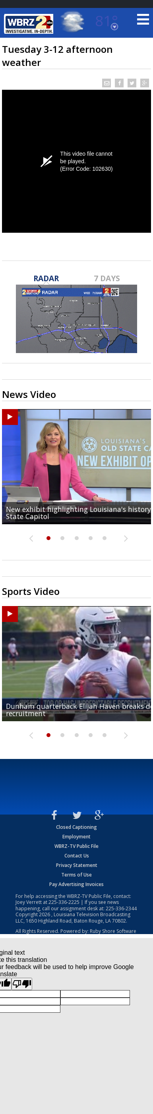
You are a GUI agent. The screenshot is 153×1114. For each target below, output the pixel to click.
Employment (76, 836)
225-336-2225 (63, 902)
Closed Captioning (76, 827)
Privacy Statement (76, 865)
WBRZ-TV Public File (76, 846)
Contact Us (76, 855)
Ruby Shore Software (113, 931)
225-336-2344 (121, 908)
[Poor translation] (22, 984)
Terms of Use (76, 874)
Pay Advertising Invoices (76, 884)
